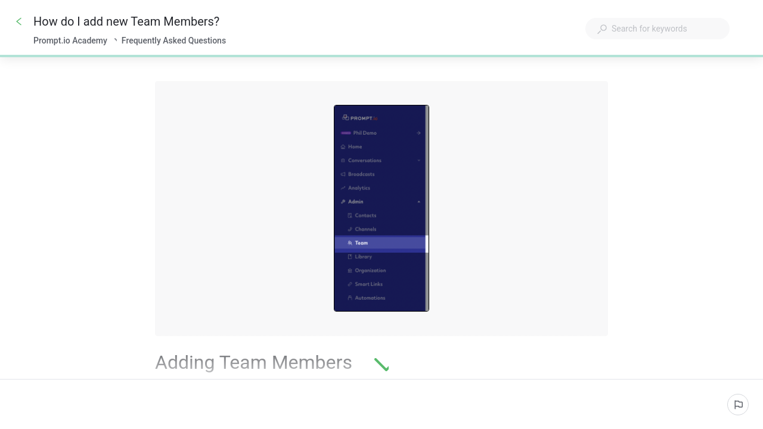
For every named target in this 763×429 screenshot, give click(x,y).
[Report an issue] (738, 404)
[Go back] (19, 21)
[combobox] (657, 28)
